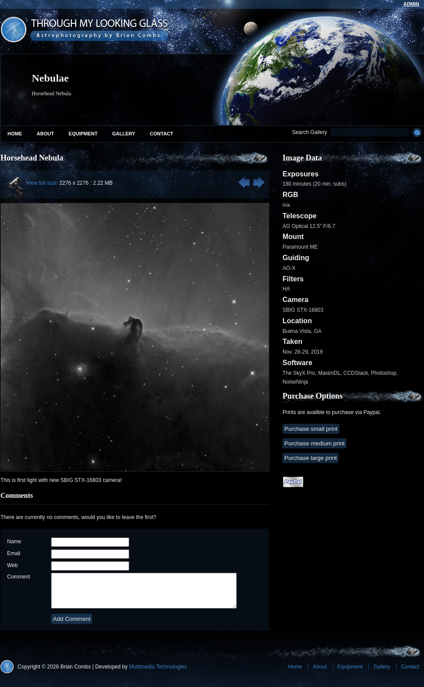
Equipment (83, 133)
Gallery (123, 133)
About (45, 133)
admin (411, 4)
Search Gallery (309, 132)
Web (12, 565)
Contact (161, 133)
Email (13, 553)
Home (14, 133)
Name (14, 541)
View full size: (42, 183)
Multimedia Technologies (158, 673)
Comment (18, 577)
